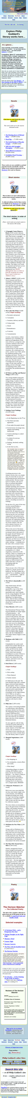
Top (9, 1052)
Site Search (4, 1097)
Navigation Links (12, 1097)
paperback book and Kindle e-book (17, 916)
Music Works (6, 1063)
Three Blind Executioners (13, 150)
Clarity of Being (18, 1061)
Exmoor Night (8, 941)
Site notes (10, 17)
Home (5, 15)
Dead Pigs (9, 139)
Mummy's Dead (9, 939)
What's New (11, 15)
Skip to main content (22, 13)
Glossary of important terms (14, 1047)
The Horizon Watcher (11, 951)
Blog (20, 17)
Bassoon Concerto (10, 944)
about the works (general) (18, 120)
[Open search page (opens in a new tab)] (14, 1069)
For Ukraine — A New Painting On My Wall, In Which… (13, 81)
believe (4, 52)
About (23, 15)
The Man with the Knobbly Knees (14, 947)
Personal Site (9, 1061)
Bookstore (4, 17)
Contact (16, 17)
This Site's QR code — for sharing (14, 24)
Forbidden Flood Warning (14, 155)
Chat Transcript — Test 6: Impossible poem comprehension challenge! (13, 963)
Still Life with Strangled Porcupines (13, 147)
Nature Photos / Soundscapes (18, 1063)
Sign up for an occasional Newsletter (13, 1029)
